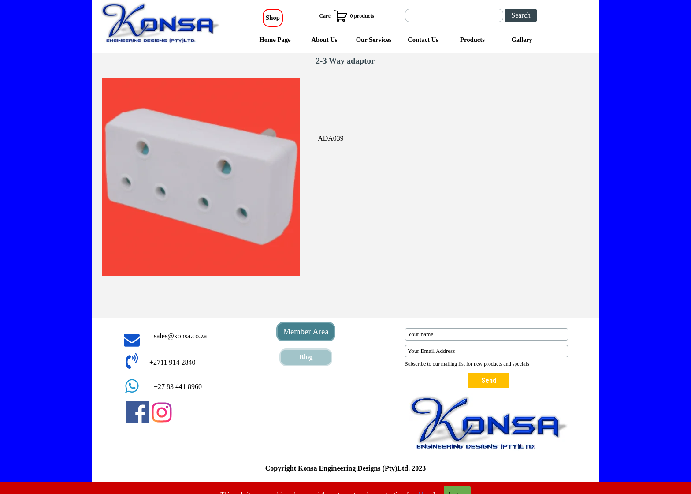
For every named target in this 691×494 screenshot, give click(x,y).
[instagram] (162, 412)
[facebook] (137, 412)
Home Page (274, 39)
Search (521, 15)
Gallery (521, 39)
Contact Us (423, 39)
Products (472, 39)
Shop (273, 17)
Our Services (374, 39)
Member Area (305, 331)
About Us (324, 39)
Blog (305, 357)
